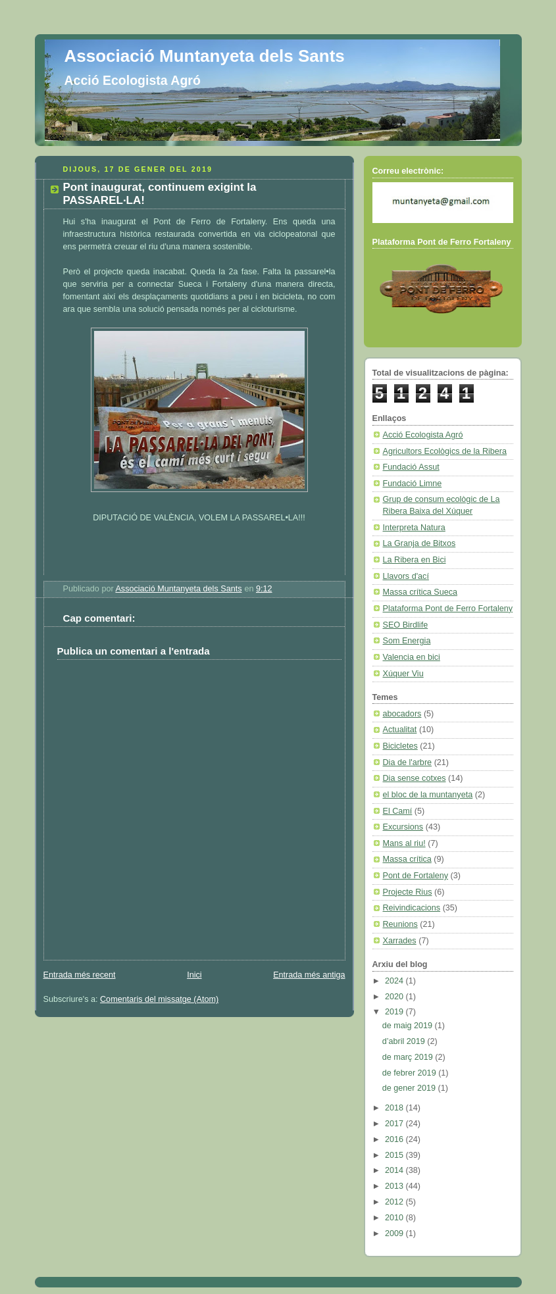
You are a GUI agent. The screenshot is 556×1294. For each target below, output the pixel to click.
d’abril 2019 (405, 1041)
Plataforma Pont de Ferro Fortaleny (448, 608)
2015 (395, 1155)
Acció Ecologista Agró (423, 434)
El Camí (398, 811)
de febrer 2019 (410, 1073)
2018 (395, 1107)
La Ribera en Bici (414, 559)
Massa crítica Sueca (420, 592)
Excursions (403, 827)
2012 (395, 1202)
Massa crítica (407, 859)
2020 (395, 996)
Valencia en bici (411, 657)
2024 (395, 980)
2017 (395, 1123)
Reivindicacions (412, 907)
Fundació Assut (411, 467)
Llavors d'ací (406, 576)
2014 (395, 1170)
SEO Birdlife (405, 625)
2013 (395, 1186)
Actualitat (400, 729)
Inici (194, 975)
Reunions (400, 924)
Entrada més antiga (309, 975)
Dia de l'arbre (407, 762)
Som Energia (407, 640)
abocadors (402, 713)
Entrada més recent (79, 975)
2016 (395, 1139)
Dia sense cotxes (414, 778)
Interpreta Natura (414, 527)
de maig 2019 (408, 1025)
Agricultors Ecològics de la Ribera (445, 451)
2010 (395, 1217)
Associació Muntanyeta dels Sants (204, 56)
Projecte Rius (407, 892)
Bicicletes (400, 746)
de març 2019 (409, 1057)
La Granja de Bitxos (419, 543)
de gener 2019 (410, 1088)
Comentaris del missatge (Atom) (159, 999)
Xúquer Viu (403, 673)
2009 (395, 1233)
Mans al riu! (404, 843)
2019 (395, 1011)
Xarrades (400, 940)
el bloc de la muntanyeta (428, 794)
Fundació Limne (412, 483)
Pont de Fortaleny (416, 875)
